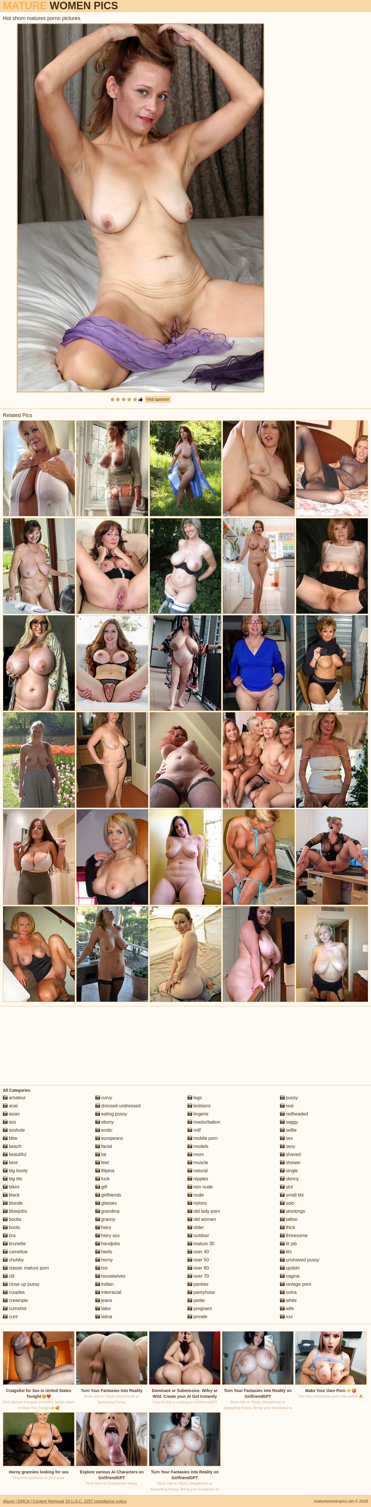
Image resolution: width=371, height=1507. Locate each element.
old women (202, 1219)
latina (103, 1316)
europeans (109, 1138)
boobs (12, 1219)
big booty (15, 1170)
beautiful (14, 1154)
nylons (197, 1203)
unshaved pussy (299, 1259)
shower (290, 1162)
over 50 (198, 1259)
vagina (290, 1276)
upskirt (290, 1267)
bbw (10, 1138)
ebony (104, 1122)
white (288, 1300)
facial (103, 1146)
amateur (14, 1097)
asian (11, 1113)
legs (195, 1097)
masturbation (204, 1122)
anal (10, 1105)
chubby (13, 1259)
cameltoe (15, 1251)
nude (196, 1195)
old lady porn (204, 1211)
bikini (11, 1186)
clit (8, 1276)
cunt (10, 1316)
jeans (103, 1300)
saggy (289, 1122)
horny (104, 1259)
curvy (103, 1097)
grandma (107, 1211)
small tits (292, 1195)
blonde (13, 1203)
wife (287, 1308)
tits (286, 1251)
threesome (294, 1235)
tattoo (288, 1219)
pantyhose (201, 1292)
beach (12, 1146)
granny (105, 1219)
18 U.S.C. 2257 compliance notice (96, 1501)
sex (286, 1138)
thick (287, 1227)
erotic (104, 1130)
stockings (292, 1211)
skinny (289, 1178)
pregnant (200, 1308)
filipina (104, 1170)
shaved (290, 1154)
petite (196, 1300)
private (197, 1316)
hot (101, 1267)
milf (194, 1130)
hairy (103, 1227)
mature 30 (201, 1243)
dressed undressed (118, 1105)
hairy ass (107, 1235)
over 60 (198, 1267)
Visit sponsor (158, 399)
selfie (288, 1130)
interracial (108, 1292)
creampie (15, 1300)
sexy (287, 1146)
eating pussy (111, 1113)
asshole (14, 1130)
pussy (289, 1097)
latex (103, 1308)
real (287, 1105)
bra (9, 1235)
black (11, 1195)
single (289, 1170)
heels (103, 1251)
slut (286, 1186)
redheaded (294, 1113)
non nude (200, 1186)
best (10, 1162)
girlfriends (108, 1195)
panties (198, 1284)
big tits (12, 1178)
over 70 (198, 1276)
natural (198, 1170)
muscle (198, 1162)
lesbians (199, 1105)
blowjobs (15, 1211)
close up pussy (21, 1284)
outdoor (198, 1235)
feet (102, 1162)
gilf (101, 1186)
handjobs (107, 1243)
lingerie (198, 1113)
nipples (198, 1178)
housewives (110, 1276)
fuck (102, 1178)
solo (287, 1203)
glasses (106, 1203)
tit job (288, 1243)
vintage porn (296, 1284)
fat (100, 1154)
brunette (14, 1243)
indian (104, 1284)
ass (9, 1122)
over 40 (198, 1251)
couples (14, 1292)
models (198, 1146)
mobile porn (203, 1138)
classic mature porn (26, 1267)
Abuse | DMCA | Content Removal (33, 1501)
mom (196, 1154)
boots (11, 1227)
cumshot (14, 1308)
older (196, 1227)
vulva (288, 1292)
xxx (286, 1316)
